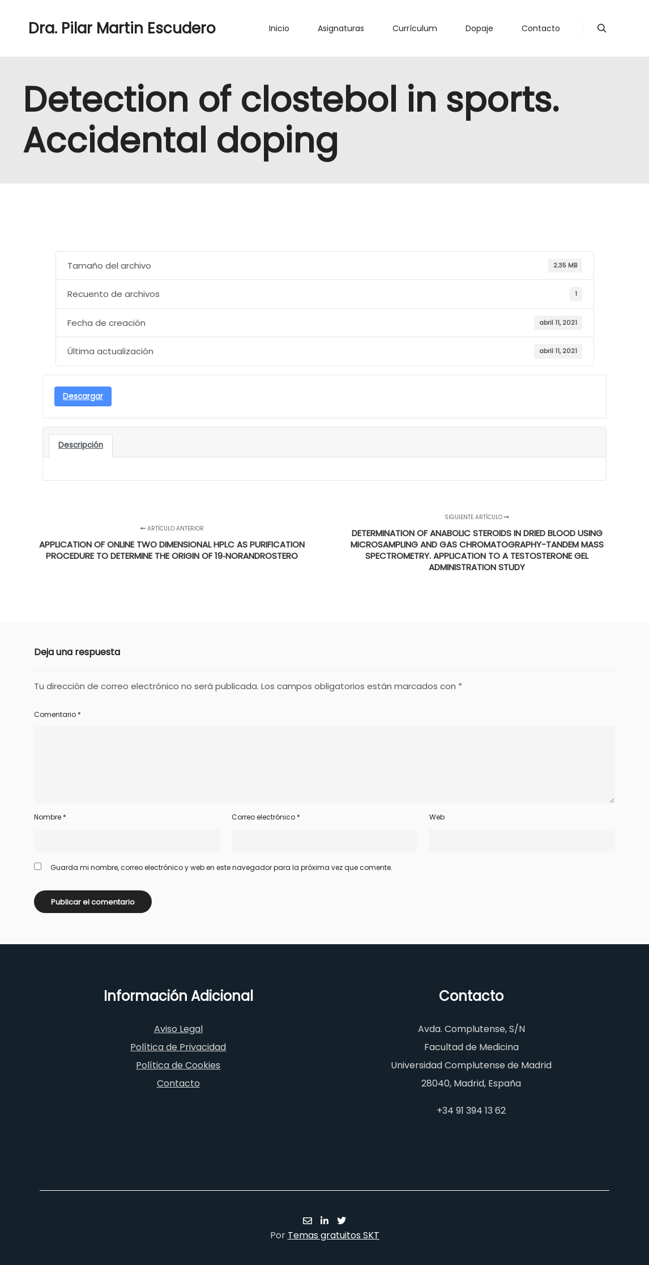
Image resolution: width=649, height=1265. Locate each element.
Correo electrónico (266, 817)
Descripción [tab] (80, 445)
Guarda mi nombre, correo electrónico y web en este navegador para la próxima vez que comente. (221, 867)
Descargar (83, 396)
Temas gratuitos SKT (333, 1235)
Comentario (57, 714)
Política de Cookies (178, 1065)
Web (437, 817)
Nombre (50, 817)
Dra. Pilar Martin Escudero (85, 28)
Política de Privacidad (178, 1047)
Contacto (178, 1083)
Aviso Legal (178, 1028)
